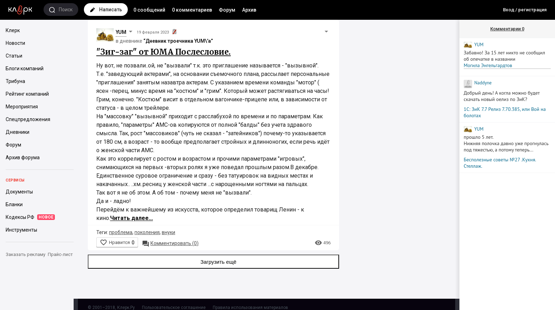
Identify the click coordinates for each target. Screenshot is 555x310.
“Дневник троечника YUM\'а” (178, 41)
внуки (168, 232)
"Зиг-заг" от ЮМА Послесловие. (163, 52)
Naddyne (483, 83)
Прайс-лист (60, 254)
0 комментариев (192, 10)
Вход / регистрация (525, 9)
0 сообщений (149, 10)
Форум (227, 10)
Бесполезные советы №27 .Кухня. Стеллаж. (500, 162)
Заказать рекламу (25, 254)
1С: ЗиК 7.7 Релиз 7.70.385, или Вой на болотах (505, 112)
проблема (120, 232)
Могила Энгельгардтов (488, 65)
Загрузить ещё (213, 261)
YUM (121, 32)
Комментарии (507, 28)
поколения (147, 232)
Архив (249, 10)
